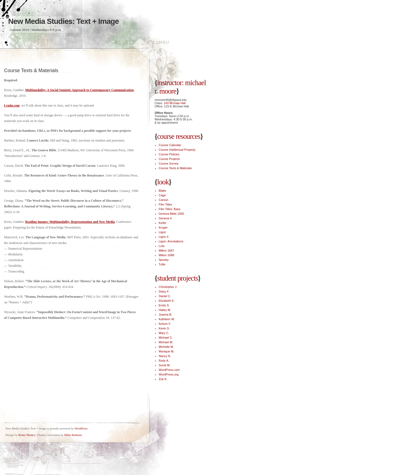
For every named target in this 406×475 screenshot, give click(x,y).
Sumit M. (164, 365)
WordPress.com (169, 369)
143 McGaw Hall (175, 103)
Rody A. (164, 360)
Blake (162, 190)
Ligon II (163, 236)
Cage (162, 195)
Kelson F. (165, 323)
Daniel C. (165, 296)
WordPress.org (168, 374)
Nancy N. (165, 356)
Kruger (163, 227)
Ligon (162, 232)
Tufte (162, 264)
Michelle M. (166, 346)
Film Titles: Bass (169, 209)
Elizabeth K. (167, 300)
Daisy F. (164, 291)
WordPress (81, 428)
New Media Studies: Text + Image (63, 21)
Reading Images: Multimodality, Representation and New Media (70, 222)
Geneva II (165, 218)
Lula (161, 246)
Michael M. (166, 342)
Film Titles (165, 204)
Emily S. (164, 305)
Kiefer (163, 222)
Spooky (164, 259)
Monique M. (166, 351)
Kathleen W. (167, 319)
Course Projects (169, 159)
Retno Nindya (26, 435)
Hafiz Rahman (73, 435)
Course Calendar (170, 145)
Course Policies (169, 154)
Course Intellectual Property (177, 149)
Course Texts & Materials (175, 168)
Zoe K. (163, 379)
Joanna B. (165, 314)
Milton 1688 (166, 255)
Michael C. (166, 337)
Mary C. (164, 333)
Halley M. (165, 310)
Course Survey (168, 163)
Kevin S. (164, 328)
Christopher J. (168, 286)
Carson (163, 199)
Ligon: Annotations (171, 241)
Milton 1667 (166, 250)
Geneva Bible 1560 (171, 213)
